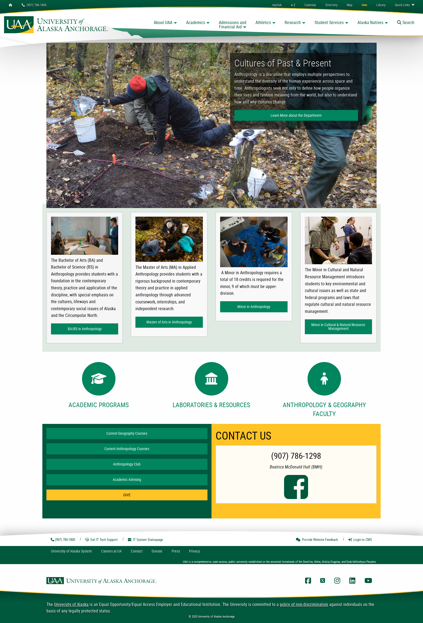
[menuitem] (310, 5)
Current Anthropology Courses (126, 448)
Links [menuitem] (402, 5)
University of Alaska (71, 604)
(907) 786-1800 (34, 5)
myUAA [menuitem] (277, 5)
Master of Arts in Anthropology (169, 321)
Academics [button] (195, 22)
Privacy (194, 551)
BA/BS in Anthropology (85, 328)
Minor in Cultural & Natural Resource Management (338, 326)
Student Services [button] (329, 22)
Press (176, 551)
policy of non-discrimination (304, 604)
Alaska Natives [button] (370, 22)
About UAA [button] (163, 22)
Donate (157, 551)
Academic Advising (127, 479)
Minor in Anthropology (253, 306)
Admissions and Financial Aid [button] (232, 24)
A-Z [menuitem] (293, 5)
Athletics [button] (263, 22)
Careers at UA (111, 551)
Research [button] (293, 22)
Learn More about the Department (296, 115)
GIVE (127, 494)
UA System (71, 551)
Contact (136, 551)
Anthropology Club (127, 464)
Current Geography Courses (126, 433)
